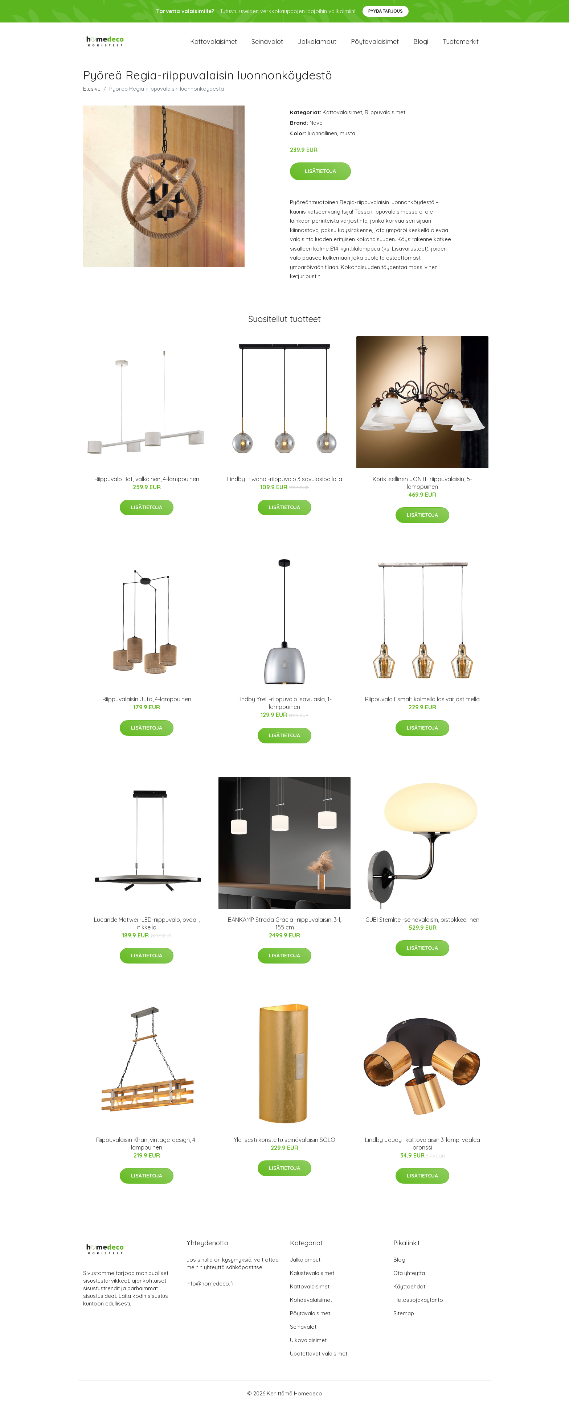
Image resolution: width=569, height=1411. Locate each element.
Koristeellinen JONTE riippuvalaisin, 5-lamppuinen (422, 487)
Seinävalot (267, 44)
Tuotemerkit (461, 44)
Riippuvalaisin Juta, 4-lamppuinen (146, 704)
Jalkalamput (317, 44)
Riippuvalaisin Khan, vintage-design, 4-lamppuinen (146, 1148)
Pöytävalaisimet (375, 44)
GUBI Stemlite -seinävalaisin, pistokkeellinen (422, 924)
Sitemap (403, 1318)
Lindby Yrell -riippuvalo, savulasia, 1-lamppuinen (284, 708)
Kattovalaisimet (213, 44)
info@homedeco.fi (210, 1288)
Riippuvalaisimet (385, 117)
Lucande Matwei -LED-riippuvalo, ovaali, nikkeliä (147, 928)
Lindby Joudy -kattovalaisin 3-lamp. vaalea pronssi (422, 1148)
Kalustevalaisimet (312, 1278)
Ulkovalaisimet (308, 1345)
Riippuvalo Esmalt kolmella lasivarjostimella (422, 704)
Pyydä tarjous (385, 11)
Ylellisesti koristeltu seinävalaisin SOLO (284, 1144)
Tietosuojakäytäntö (418, 1304)
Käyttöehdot (409, 1291)
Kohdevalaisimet (311, 1304)
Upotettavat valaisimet (318, 1358)
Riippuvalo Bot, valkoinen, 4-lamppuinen (146, 484)
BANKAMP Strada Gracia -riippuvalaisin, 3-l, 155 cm (284, 928)
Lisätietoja (320, 176)
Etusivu (92, 93)
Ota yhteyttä (409, 1278)
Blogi (420, 44)
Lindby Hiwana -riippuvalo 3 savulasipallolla (284, 484)
